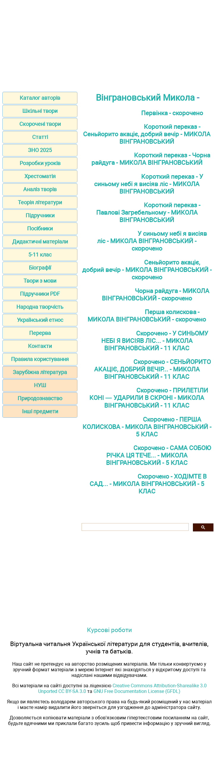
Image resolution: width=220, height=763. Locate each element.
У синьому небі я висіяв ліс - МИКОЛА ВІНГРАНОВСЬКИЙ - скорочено (152, 241)
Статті (40, 137)
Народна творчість (39, 307)
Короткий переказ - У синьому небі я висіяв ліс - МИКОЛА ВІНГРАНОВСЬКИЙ (148, 184)
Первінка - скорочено (172, 113)
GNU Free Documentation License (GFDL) (136, 691)
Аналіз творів (40, 189)
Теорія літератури (40, 202)
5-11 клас (40, 254)
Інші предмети (40, 411)
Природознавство (40, 398)
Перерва (40, 333)
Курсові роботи (109, 630)
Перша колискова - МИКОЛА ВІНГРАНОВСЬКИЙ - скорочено (147, 315)
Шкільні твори (39, 111)
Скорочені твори (40, 124)
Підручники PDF (40, 294)
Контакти (40, 346)
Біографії (40, 268)
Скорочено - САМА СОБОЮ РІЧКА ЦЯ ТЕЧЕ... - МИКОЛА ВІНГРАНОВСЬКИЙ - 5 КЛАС (158, 455)
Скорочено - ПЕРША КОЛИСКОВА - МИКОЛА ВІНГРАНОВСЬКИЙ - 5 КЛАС (146, 427)
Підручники (40, 215)
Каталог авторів (40, 98)
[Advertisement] (110, 44)
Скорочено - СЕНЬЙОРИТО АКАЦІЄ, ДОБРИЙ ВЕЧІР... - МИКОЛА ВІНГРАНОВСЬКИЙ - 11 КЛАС (152, 369)
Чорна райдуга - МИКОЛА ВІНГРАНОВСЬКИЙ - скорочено (156, 294)
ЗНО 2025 (40, 150)
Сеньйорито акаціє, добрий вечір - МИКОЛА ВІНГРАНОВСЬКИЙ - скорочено (147, 270)
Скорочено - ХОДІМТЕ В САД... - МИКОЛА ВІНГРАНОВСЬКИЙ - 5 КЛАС (148, 484)
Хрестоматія (40, 176)
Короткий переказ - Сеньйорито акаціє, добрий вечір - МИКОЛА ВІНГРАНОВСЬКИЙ (146, 134)
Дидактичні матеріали (40, 241)
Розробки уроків (40, 163)
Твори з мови (40, 281)
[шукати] (135, 527)
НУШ (40, 385)
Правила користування (40, 359)
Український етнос (40, 320)
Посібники (40, 228)
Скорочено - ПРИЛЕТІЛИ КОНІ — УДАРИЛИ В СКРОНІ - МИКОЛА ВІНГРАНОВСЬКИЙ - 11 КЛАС (148, 398)
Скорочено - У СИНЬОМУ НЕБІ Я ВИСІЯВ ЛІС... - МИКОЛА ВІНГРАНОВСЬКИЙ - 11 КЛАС (154, 341)
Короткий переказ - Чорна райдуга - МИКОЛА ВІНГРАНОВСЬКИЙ (150, 158)
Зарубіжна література (40, 372)
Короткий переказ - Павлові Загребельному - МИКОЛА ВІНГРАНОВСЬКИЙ (148, 212)
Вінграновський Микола (145, 98)
